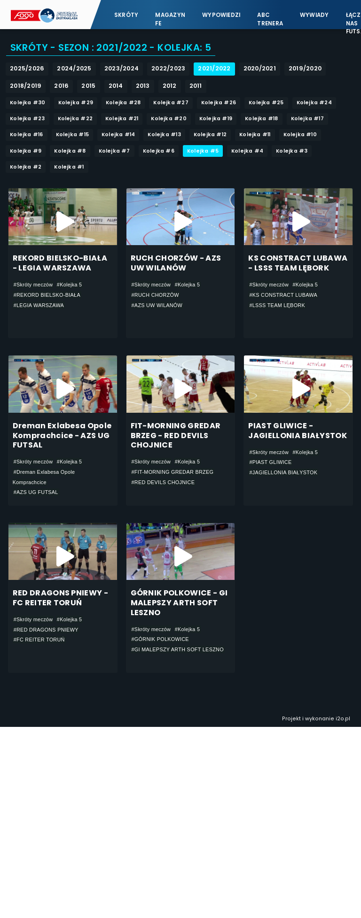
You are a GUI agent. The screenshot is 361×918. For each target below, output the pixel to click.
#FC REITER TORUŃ (39, 639)
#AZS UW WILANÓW (157, 305)
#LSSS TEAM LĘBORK (277, 305)
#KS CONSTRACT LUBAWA (283, 295)
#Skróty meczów (33, 284)
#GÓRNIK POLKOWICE (160, 639)
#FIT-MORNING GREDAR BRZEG (173, 472)
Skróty (126, 15)
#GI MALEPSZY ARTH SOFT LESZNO (178, 649)
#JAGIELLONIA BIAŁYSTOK (283, 472)
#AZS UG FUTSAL (36, 492)
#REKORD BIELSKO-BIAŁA (47, 295)
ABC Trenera (270, 19)
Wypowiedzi (221, 15)
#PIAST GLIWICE (270, 462)
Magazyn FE (170, 19)
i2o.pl (343, 718)
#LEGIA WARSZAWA (39, 305)
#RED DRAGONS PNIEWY (46, 630)
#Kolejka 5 (69, 284)
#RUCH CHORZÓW (155, 295)
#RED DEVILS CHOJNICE (163, 482)
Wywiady (314, 15)
